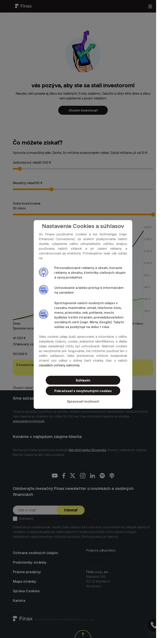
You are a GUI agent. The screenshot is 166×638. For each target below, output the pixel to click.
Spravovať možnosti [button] (83, 401)
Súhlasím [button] (83, 380)
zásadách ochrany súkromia (59, 365)
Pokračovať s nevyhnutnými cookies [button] (83, 391)
